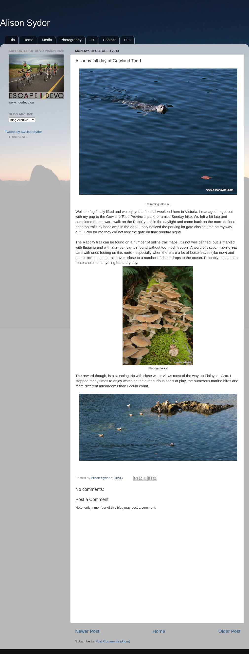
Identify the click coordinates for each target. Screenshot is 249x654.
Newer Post (87, 631)
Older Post (229, 631)
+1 (92, 40)
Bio (12, 40)
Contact (109, 40)
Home (28, 40)
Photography (71, 40)
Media (47, 40)
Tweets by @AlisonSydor (23, 132)
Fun (127, 40)
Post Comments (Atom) (113, 641)
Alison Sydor (25, 23)
